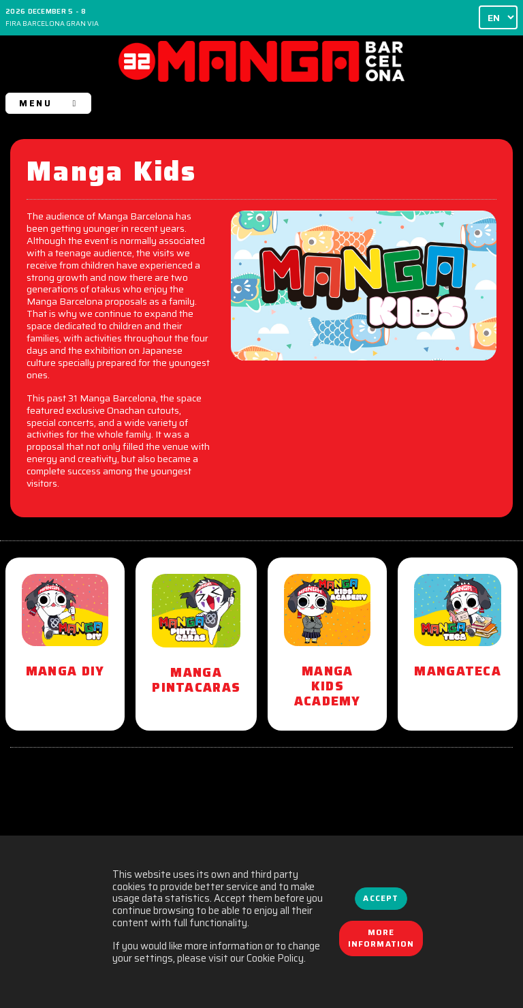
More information (381, 938)
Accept (380, 898)
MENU (48, 103)
